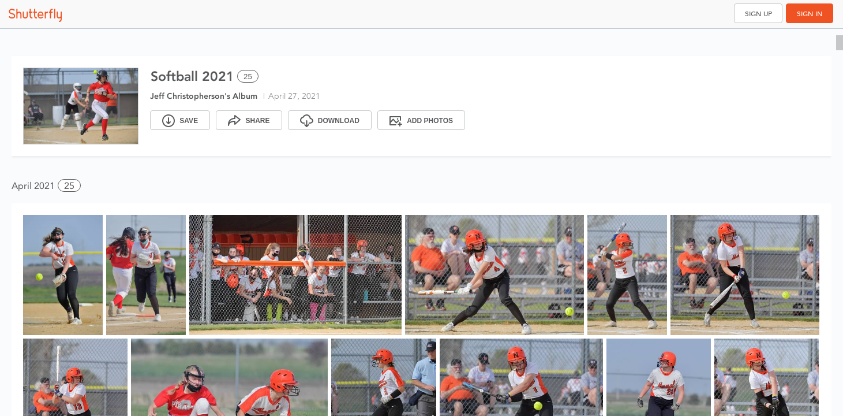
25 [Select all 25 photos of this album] (247, 76)
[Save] (180, 120)
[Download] (330, 120)
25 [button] (69, 185)
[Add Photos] (421, 120)
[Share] (249, 120)
